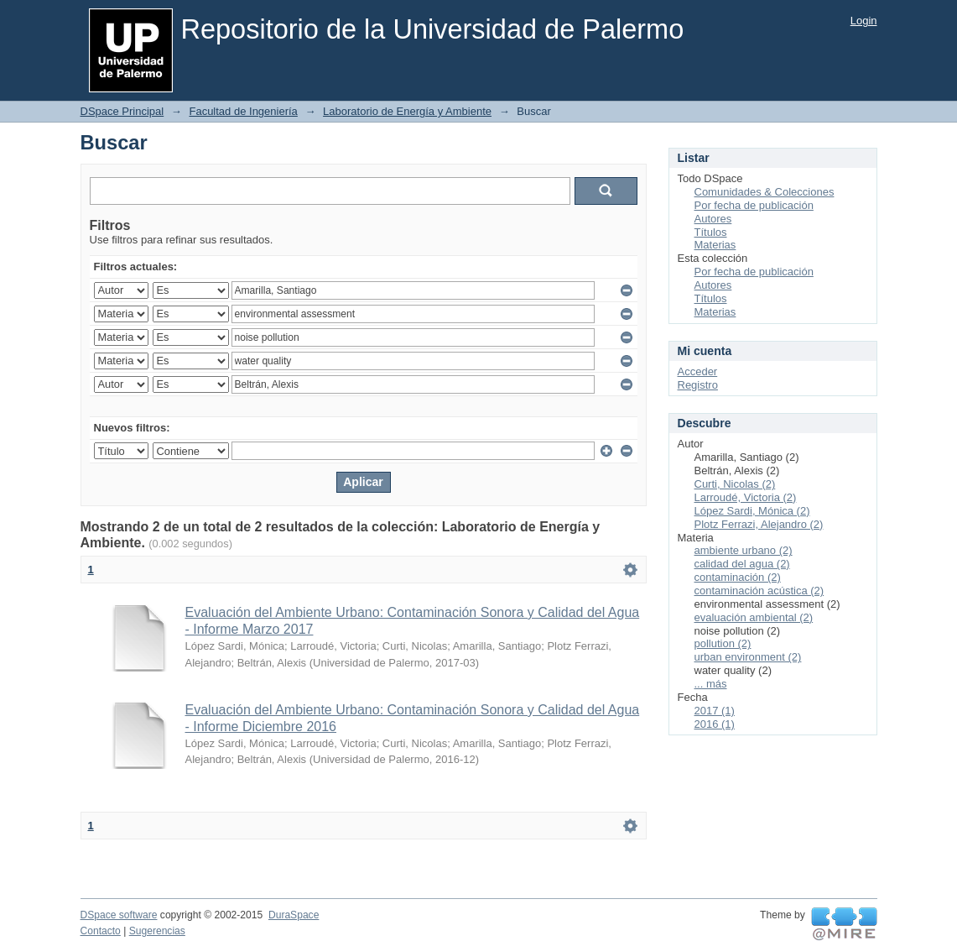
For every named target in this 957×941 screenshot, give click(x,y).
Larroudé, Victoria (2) (745, 497)
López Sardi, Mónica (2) (752, 510)
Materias (715, 244)
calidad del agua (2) (742, 563)
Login (863, 20)
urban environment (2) (748, 657)
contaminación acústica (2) (759, 590)
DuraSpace (293, 915)
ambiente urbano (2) (743, 550)
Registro (698, 385)
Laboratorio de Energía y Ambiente (407, 111)
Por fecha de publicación (754, 205)
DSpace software (119, 915)
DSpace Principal (122, 111)
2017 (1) (714, 710)
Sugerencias (157, 931)
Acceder (698, 371)
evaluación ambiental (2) (754, 617)
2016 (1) (714, 724)
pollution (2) (723, 643)
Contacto (101, 931)
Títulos (710, 232)
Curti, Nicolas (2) (735, 484)
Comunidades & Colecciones (764, 192)
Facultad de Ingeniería (243, 111)
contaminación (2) (737, 577)
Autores (713, 218)
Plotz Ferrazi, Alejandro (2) (759, 524)
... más (710, 683)
